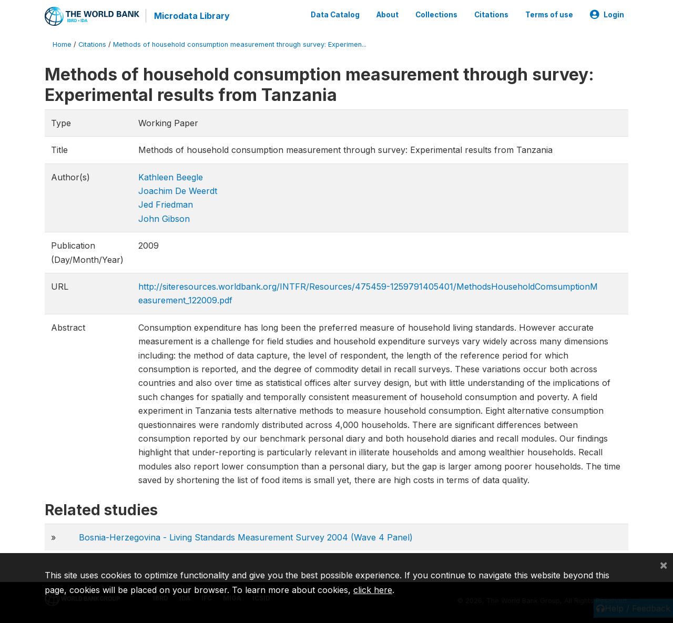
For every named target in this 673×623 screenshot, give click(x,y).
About (387, 15)
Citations (491, 15)
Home (62, 44)
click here (372, 590)
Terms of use (549, 15)
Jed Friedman (165, 204)
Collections (436, 15)
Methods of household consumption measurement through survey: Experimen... (239, 44)
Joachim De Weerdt (177, 191)
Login (607, 15)
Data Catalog (335, 15)
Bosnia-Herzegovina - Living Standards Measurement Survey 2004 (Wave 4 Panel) (246, 537)
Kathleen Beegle (170, 177)
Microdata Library (192, 16)
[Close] (663, 564)
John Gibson (164, 218)
